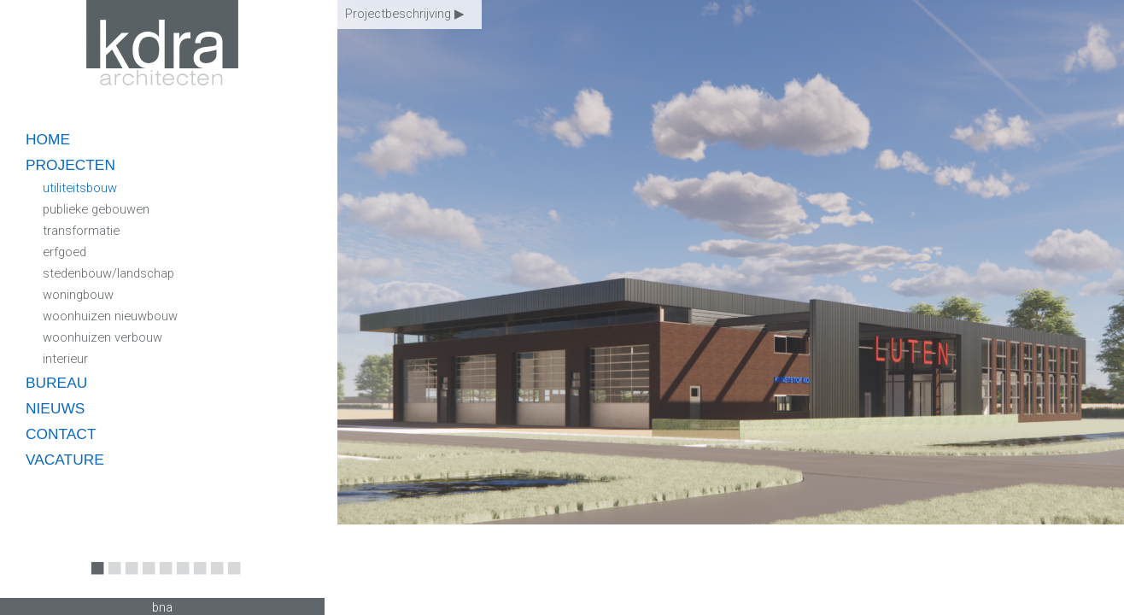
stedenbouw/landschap (108, 273)
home (48, 139)
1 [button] (94, 580)
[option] (730, 307)
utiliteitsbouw (80, 188)
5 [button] (162, 580)
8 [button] (213, 580)
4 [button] (145, 580)
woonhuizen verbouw (102, 337)
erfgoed (64, 252)
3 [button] (128, 580)
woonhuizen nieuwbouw (110, 316)
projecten (70, 164)
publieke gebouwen (96, 209)
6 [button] (179, 580)
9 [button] (230, 580)
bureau (56, 382)
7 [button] (196, 580)
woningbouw (78, 294)
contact (61, 433)
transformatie (81, 230)
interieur (65, 358)
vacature (65, 459)
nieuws (55, 408)
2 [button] (111, 580)
